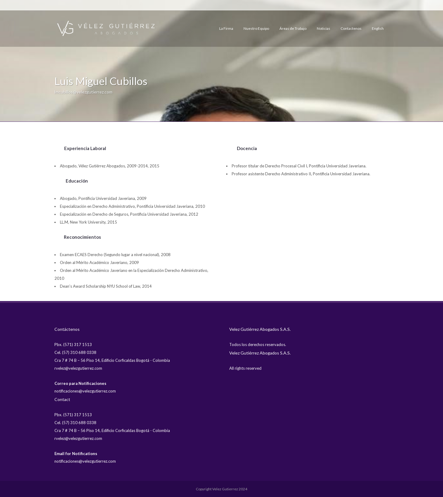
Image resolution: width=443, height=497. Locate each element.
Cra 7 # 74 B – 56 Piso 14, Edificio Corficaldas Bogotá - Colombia (112, 360)
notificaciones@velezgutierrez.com (85, 391)
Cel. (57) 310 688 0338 (75, 352)
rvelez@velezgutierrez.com (78, 368)
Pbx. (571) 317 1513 (73, 344)
